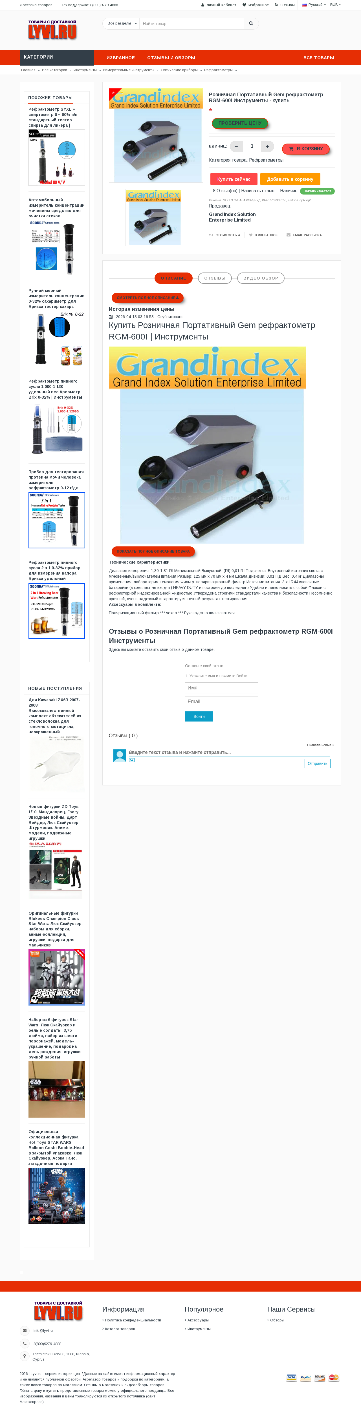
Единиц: (218, 146)
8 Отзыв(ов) (225, 190)
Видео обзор (260, 278)
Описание (173, 278)
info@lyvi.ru (43, 1330)
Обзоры (277, 1320)
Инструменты (199, 1329)
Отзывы (215, 278)
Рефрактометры (266, 160)
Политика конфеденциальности (133, 1320)
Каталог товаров (120, 1329)
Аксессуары (198, 1320)
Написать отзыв (257, 190)
